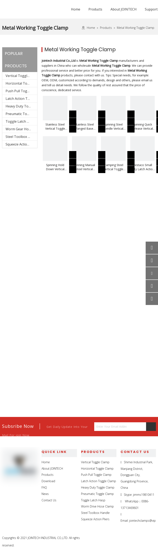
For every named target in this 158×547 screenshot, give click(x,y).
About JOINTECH (52, 468)
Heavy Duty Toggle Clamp (21, 106)
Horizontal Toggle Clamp (21, 83)
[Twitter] (142, 538)
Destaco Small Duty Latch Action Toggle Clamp (142, 167)
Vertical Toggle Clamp (21, 75)
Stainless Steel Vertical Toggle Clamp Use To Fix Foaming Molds (55, 126)
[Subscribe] (151, 426)
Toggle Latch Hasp (20, 121)
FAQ (44, 487)
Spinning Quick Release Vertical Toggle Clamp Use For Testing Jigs (142, 126)
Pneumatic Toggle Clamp (21, 114)
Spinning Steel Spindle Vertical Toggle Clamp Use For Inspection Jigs (113, 126)
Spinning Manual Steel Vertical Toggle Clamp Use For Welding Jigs (84, 167)
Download (48, 481)
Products (47, 475)
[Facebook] (124, 538)
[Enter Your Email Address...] (110, 426)
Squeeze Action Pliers (21, 144)
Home (46, 462)
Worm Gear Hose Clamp (21, 129)
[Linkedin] (133, 538)
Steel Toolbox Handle (21, 136)
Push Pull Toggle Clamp (21, 91)
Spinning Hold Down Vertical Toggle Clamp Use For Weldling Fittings (55, 167)
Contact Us (49, 500)
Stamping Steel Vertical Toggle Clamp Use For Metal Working (113, 167)
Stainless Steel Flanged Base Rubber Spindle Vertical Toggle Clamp (84, 126)
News (45, 494)
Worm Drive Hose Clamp (97, 506)
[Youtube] (152, 538)
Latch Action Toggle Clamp (21, 98)
